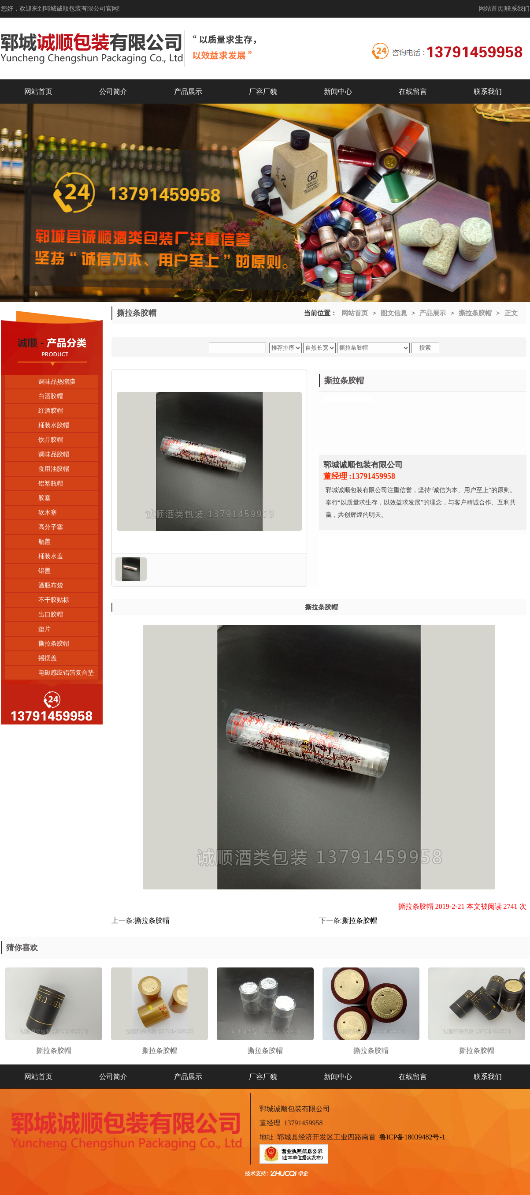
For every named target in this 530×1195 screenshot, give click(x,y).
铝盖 (44, 571)
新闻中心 (338, 91)
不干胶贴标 (53, 600)
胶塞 (44, 498)
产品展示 (188, 91)
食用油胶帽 (53, 469)
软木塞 (47, 512)
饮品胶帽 (50, 440)
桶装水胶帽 (53, 425)
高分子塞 (50, 527)
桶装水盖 (50, 556)
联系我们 (517, 8)
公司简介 (113, 91)
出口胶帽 (50, 614)
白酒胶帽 (50, 396)
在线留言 (413, 91)
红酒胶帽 (50, 410)
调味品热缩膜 (56, 381)
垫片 (44, 629)
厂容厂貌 (263, 91)
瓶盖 (44, 541)
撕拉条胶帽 (53, 643)
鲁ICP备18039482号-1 (412, 1137)
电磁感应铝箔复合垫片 (49, 674)
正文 (511, 313)
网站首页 (491, 8)
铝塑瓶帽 (50, 483)
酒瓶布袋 (50, 585)
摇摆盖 (47, 658)
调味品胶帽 (53, 454)
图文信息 (394, 313)
